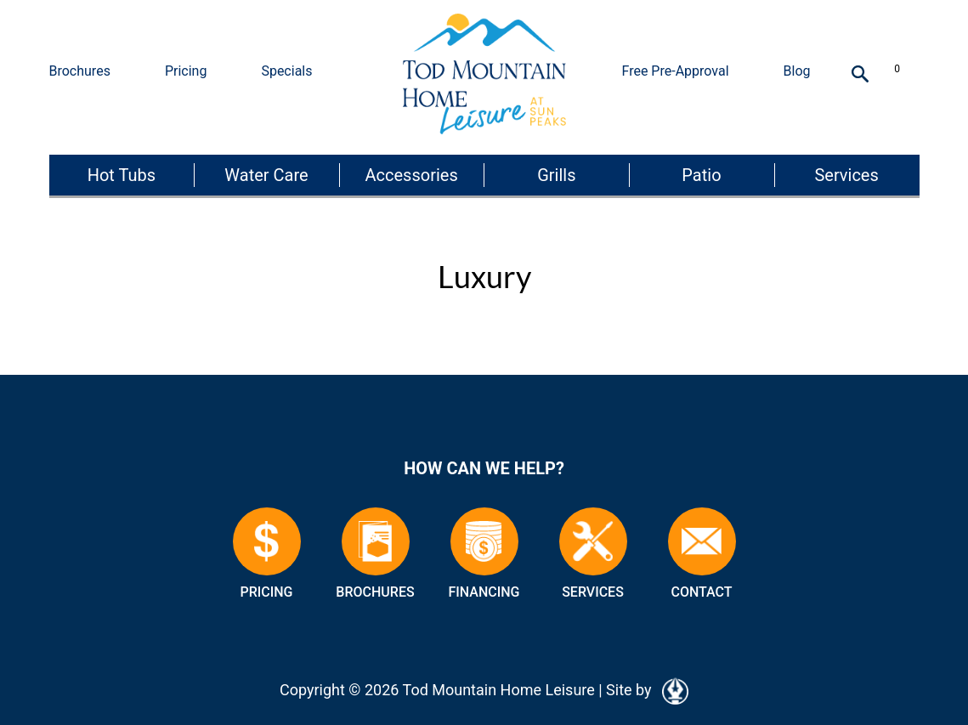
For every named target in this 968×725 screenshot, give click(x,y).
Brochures (79, 71)
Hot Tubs (122, 175)
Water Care (266, 175)
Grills (556, 175)
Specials (286, 71)
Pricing (186, 71)
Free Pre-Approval (675, 71)
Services (846, 175)
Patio (701, 175)
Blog (797, 71)
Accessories (411, 175)
